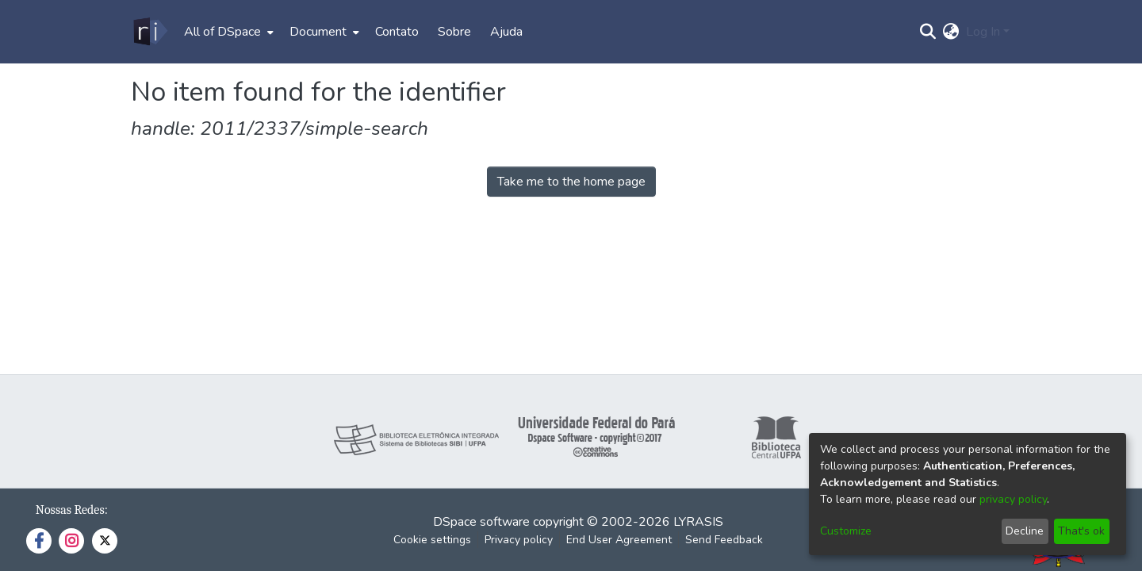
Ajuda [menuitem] (506, 31)
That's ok (1081, 530)
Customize (846, 530)
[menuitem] (227, 31)
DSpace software (481, 522)
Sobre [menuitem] (454, 31)
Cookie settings (432, 539)
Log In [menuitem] (983, 31)
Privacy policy (519, 539)
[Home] (149, 32)
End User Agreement (619, 539)
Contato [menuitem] (397, 31)
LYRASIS (698, 522)
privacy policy (1013, 499)
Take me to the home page (571, 181)
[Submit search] (928, 31)
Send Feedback (724, 539)
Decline (1025, 530)
